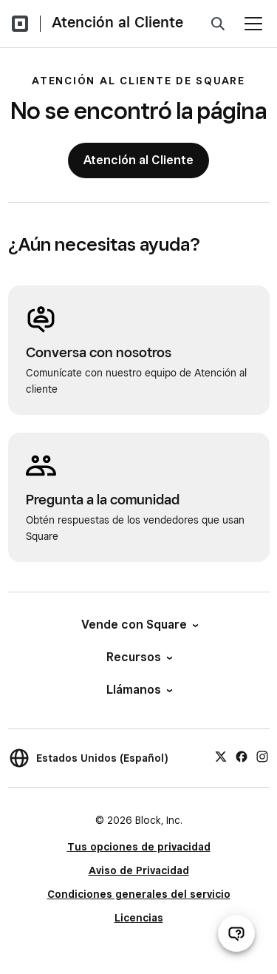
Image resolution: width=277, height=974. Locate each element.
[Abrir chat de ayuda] (236, 933)
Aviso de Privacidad (139, 870)
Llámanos (138, 690)
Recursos (138, 657)
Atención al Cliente (117, 22)
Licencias (138, 918)
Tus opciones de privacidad (139, 847)
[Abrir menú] (253, 23)
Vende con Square (138, 625)
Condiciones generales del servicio (138, 894)
